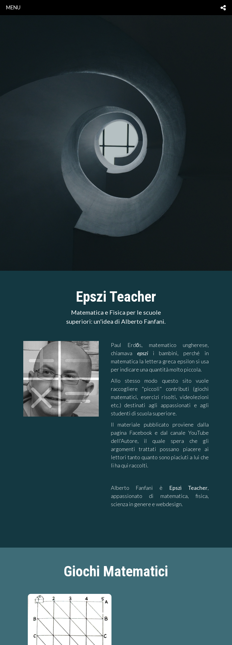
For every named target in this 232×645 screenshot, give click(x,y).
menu (13, 7)
